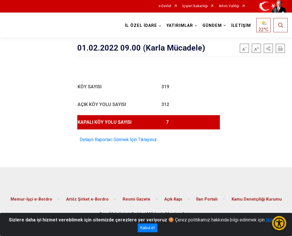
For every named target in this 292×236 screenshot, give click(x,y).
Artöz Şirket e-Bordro (87, 199)
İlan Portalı (207, 199)
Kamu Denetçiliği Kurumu (257, 199)
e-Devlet (165, 6)
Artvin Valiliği (229, 6)
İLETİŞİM (241, 25)
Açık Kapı (173, 199)
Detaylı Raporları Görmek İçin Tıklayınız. (117, 139)
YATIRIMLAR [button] (180, 25)
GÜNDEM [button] (212, 25)
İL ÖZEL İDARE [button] (141, 25)
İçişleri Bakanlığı (195, 6)
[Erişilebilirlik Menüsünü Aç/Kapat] (279, 223)
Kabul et (147, 227)
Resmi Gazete (136, 199)
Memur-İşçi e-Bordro (31, 199)
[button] (268, 48)
